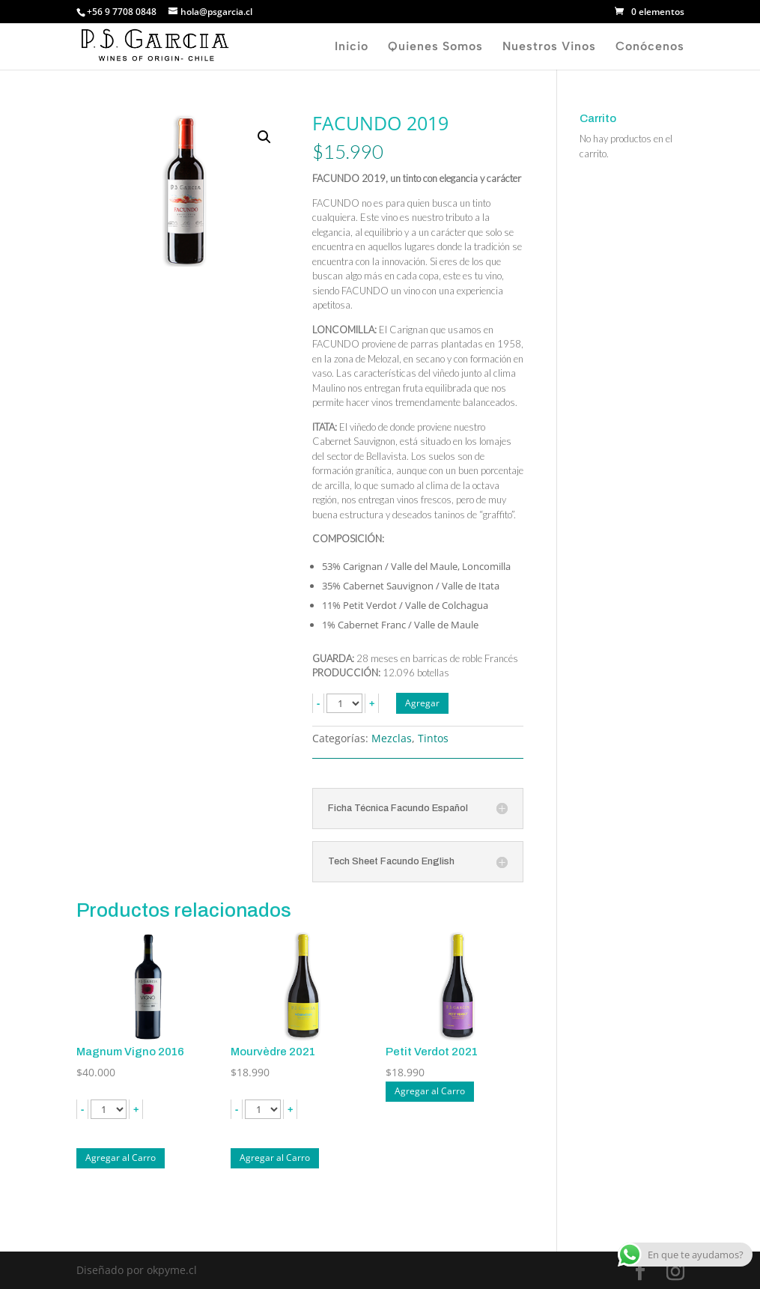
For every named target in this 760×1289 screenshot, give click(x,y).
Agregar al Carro (120, 1157)
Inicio (351, 47)
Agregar (422, 703)
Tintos (433, 738)
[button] (264, 137)
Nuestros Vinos (549, 47)
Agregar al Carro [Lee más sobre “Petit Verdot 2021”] (430, 1091)
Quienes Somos (435, 47)
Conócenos (649, 47)
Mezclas (391, 738)
